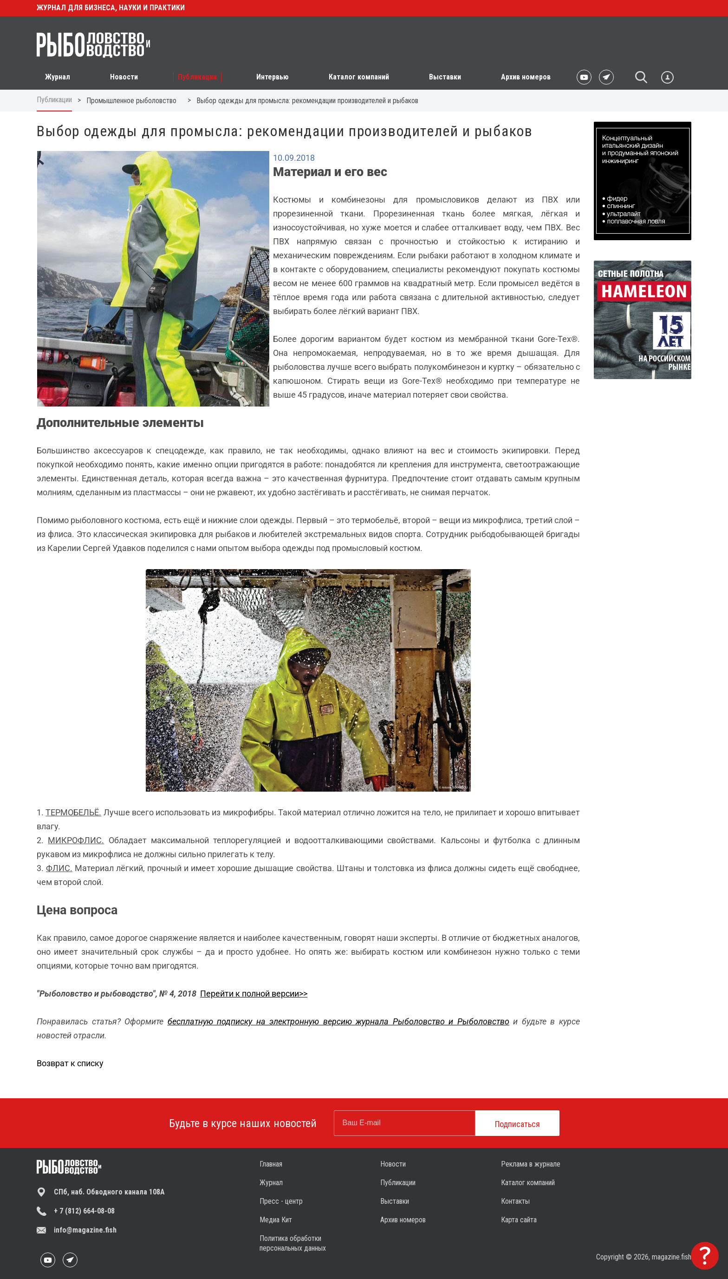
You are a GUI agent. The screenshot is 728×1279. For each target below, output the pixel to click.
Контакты (515, 1201)
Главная (271, 1164)
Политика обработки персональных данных (293, 1243)
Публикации (54, 99)
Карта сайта (519, 1219)
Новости (393, 1164)
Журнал (271, 1182)
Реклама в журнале (530, 1164)
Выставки (445, 76)
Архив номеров (526, 76)
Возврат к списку (70, 1063)
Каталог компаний (359, 76)
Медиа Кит (276, 1219)
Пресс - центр (281, 1201)
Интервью (272, 76)
